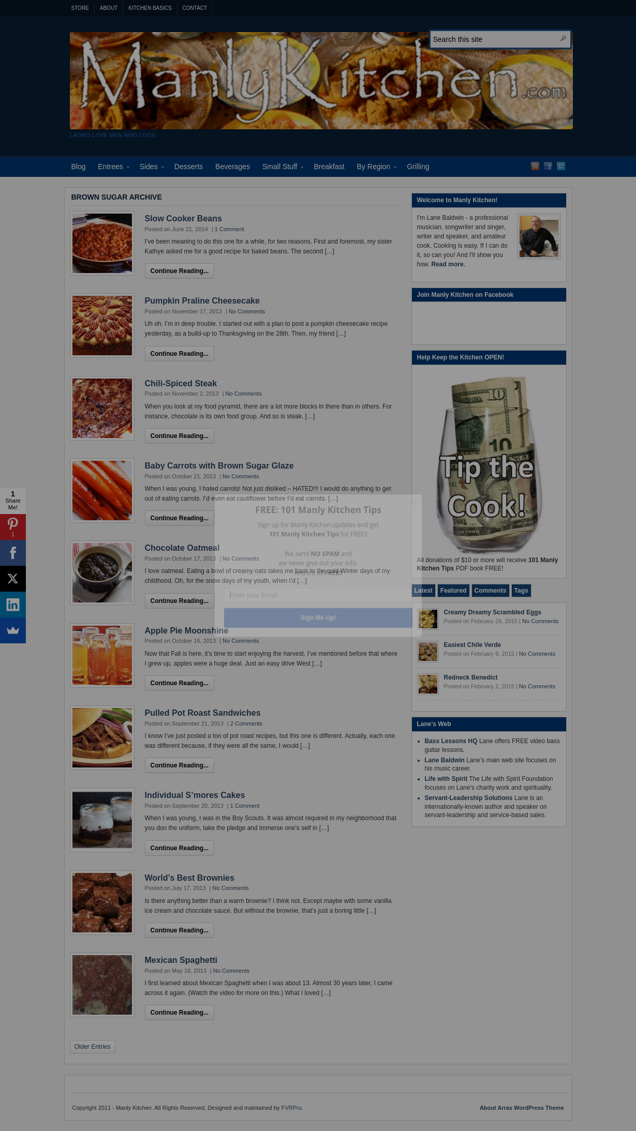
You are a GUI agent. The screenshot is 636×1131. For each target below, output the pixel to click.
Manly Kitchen (321, 80)
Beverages (232, 166)
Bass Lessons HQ (451, 741)
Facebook (548, 166)
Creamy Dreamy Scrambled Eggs (493, 612)
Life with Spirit (446, 778)
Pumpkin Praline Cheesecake (202, 300)
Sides (149, 168)
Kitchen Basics (149, 8)
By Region (374, 168)
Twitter (561, 166)
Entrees (110, 168)
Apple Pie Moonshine (187, 630)
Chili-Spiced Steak (181, 383)
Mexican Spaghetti (181, 960)
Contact (195, 8)
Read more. (448, 264)
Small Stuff (279, 168)
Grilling (418, 166)
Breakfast (329, 166)
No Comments (247, 311)
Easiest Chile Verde (472, 645)
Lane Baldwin (445, 760)
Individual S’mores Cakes (195, 795)
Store (80, 8)
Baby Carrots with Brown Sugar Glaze (219, 465)
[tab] (423, 590)
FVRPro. (292, 1108)
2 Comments (246, 723)
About (108, 8)
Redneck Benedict (471, 677)
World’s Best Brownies (189, 877)
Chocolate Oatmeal (182, 548)
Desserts (188, 166)
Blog (78, 166)
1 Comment (229, 229)
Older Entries (93, 1046)
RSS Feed (535, 166)
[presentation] (424, 590)
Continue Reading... (180, 271)
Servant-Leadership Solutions (469, 798)
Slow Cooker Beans (183, 218)
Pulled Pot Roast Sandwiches (203, 712)
